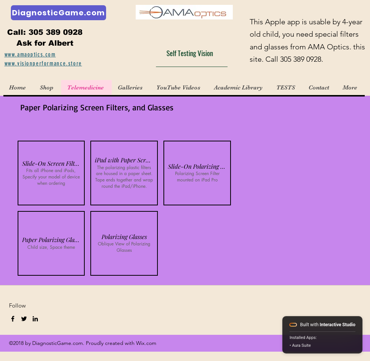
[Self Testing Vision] (192, 53)
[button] (131, 87)
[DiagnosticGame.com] (58, 12)
